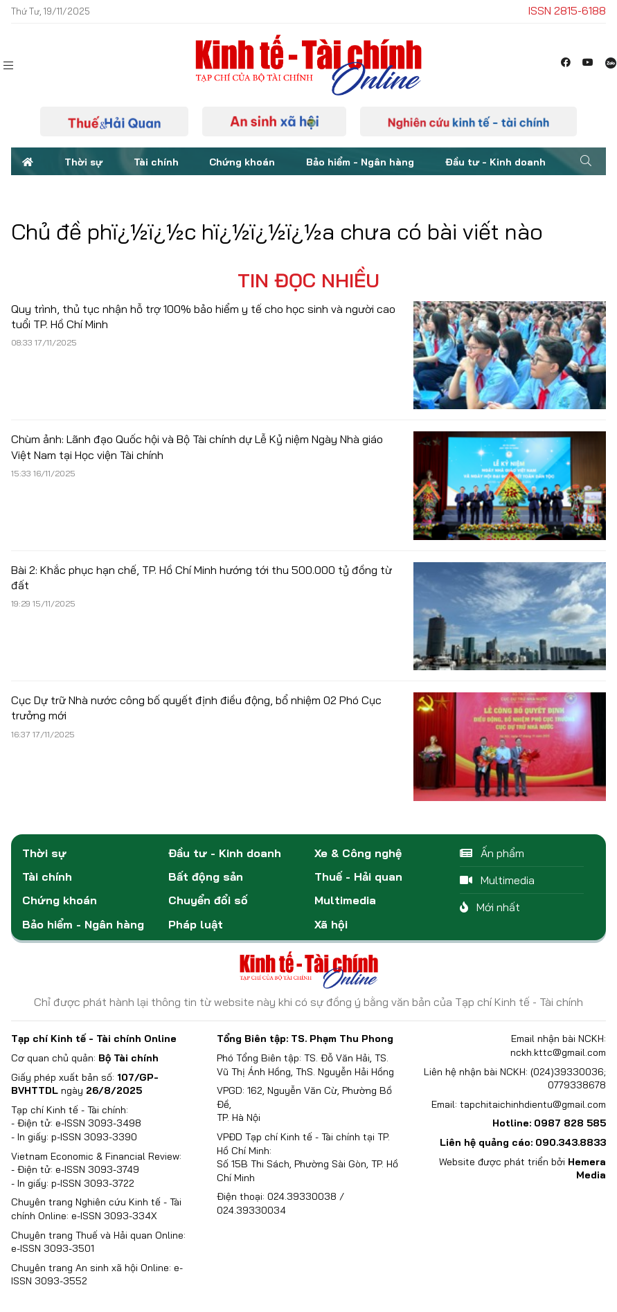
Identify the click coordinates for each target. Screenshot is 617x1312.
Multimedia (345, 900)
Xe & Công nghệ (358, 853)
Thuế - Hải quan (358, 876)
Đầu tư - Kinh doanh (495, 162)
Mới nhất (490, 907)
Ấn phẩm (492, 853)
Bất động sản (205, 876)
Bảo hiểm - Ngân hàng (360, 162)
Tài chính (156, 162)
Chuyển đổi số (208, 900)
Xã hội (331, 924)
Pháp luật (195, 924)
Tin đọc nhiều (308, 280)
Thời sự (83, 162)
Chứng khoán (242, 162)
